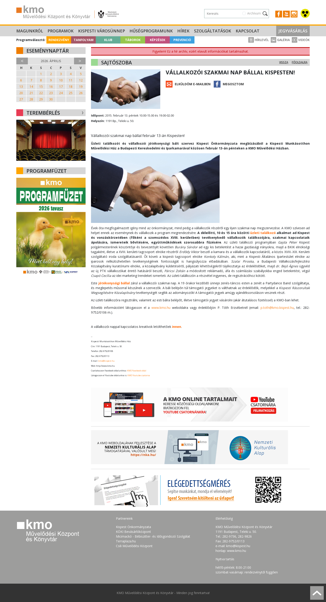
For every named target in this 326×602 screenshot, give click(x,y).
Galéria (280, 40)
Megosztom (233, 84)
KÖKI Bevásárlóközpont (133, 531)
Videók (301, 40)
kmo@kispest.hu (106, 360)
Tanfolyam (83, 40)
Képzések (157, 40)
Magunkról (29, 31)
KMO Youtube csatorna (138, 375)
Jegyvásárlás (292, 31)
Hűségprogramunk (151, 31)
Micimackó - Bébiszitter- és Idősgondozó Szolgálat (153, 536)
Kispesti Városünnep (101, 31)
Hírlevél (258, 40)
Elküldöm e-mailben (193, 84)
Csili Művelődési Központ (134, 546)
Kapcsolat (247, 31)
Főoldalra (299, 62)
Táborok (133, 40)
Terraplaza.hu (126, 541)
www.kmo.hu (160, 307)
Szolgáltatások (212, 31)
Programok (61, 31)
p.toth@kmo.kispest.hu (277, 307)
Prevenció (182, 40)
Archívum (254, 13)
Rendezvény (58, 40)
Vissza (283, 62)
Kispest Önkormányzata (133, 527)
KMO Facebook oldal (136, 370)
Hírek (183, 31)
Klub (108, 40)
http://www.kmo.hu (105, 365)
